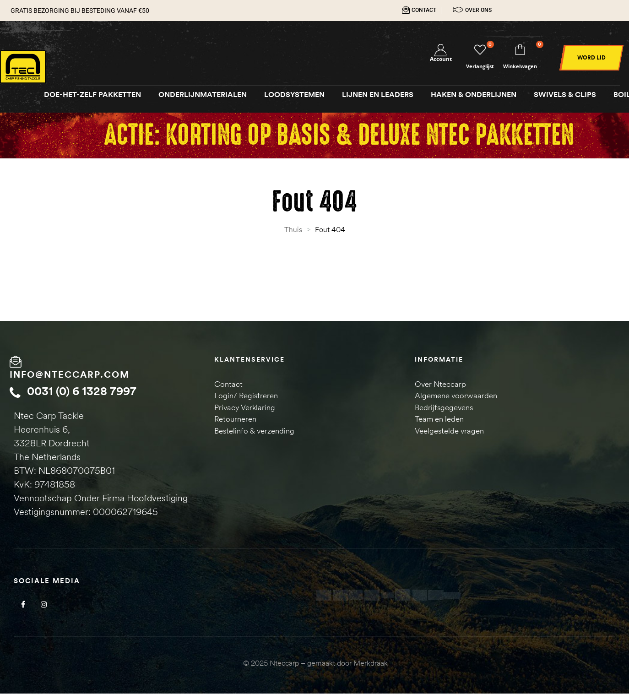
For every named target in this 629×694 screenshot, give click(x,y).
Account (441, 60)
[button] (591, 58)
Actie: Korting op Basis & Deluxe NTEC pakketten (339, 136)
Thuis (293, 230)
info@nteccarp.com (70, 375)
